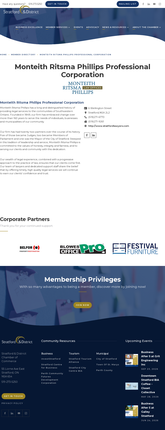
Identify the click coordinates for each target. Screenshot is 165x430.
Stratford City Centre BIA (77, 369)
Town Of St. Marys (107, 364)
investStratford (51, 358)
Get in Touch (13, 396)
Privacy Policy (12, 403)
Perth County (104, 370)
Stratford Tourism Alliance (80, 360)
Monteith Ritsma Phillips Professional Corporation (75, 54)
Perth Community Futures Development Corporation (52, 378)
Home (3, 54)
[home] (21, 11)
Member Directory (23, 54)
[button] (57, 27)
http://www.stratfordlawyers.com (108, 125)
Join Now (82, 305)
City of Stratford (106, 358)
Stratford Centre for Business (51, 366)
